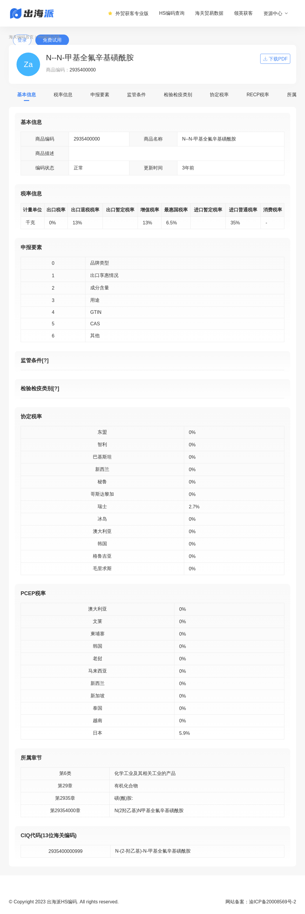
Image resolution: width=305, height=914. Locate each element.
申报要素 (99, 94)
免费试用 (52, 40)
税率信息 (63, 94)
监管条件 (136, 94)
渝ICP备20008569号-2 (272, 901)
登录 (22, 40)
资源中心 (275, 13)
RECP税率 (258, 94)
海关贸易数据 (209, 13)
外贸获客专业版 (128, 13)
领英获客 (243, 13)
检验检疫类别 (178, 94)
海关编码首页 (21, 37)
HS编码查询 (171, 13)
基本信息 (26, 94)
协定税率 (219, 94)
